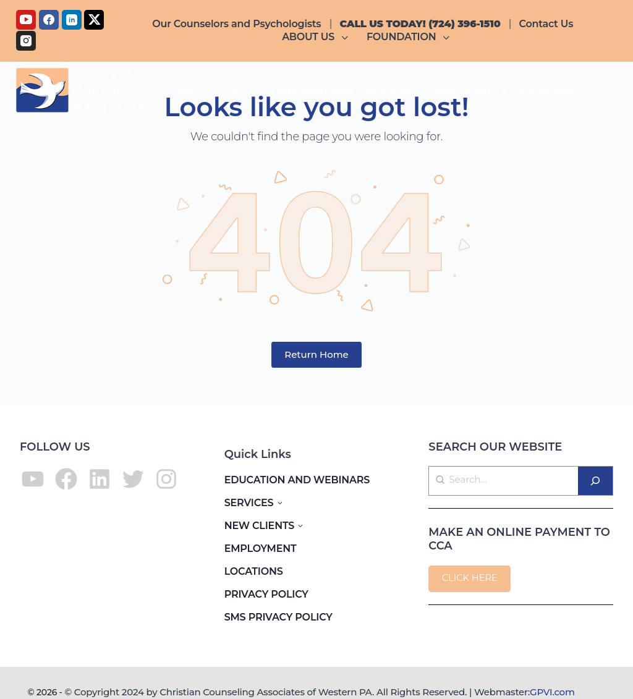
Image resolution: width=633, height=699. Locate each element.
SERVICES (249, 503)
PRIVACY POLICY (266, 594)
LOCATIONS (253, 571)
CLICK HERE (470, 577)
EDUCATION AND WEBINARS (297, 480)
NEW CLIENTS (259, 526)
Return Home (316, 354)
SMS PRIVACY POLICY (278, 617)
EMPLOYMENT (260, 548)
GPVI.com (552, 692)
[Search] (595, 481)
